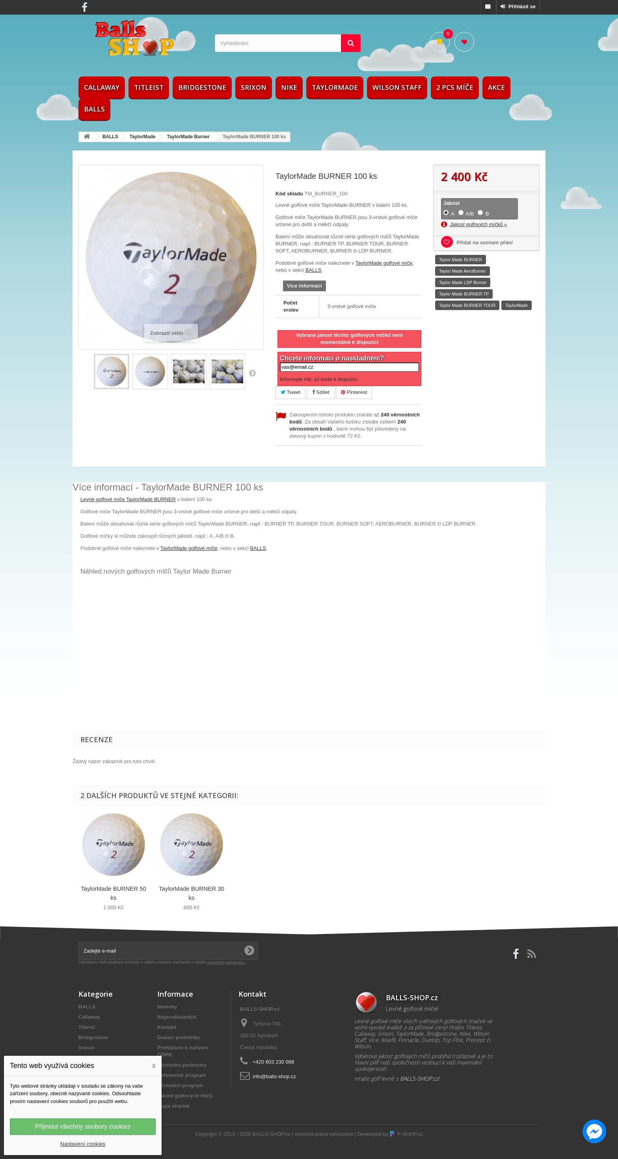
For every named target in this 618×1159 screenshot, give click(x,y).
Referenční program (181, 1075)
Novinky (167, 1007)
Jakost (452, 203)
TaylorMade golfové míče (384, 263)
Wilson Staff (397, 87)
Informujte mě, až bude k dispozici (318, 379)
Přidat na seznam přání (484, 242)
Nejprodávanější (177, 1017)
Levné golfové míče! (412, 1008)
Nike (289, 87)
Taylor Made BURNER (460, 259)
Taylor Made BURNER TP (464, 294)
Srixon (253, 87)
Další (252, 373)
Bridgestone (202, 87)
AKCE (496, 87)
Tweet (290, 392)
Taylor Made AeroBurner (462, 271)
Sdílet (320, 392)
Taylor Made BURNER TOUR (467, 305)
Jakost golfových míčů (184, 1096)
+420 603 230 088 (273, 1062)
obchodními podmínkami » (226, 962)
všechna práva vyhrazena (323, 1134)
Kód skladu (289, 194)
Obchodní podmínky (182, 1065)
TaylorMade (335, 87)
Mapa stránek (173, 1106)
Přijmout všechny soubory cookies (82, 1126)
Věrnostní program (180, 1085)
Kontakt (166, 1027)
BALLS (94, 108)
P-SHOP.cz (406, 1134)
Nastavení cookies (82, 1144)
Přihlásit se (521, 6)
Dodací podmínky (178, 1037)
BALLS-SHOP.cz (271, 1134)
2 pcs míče (454, 87)
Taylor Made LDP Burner (462, 282)
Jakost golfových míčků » (478, 224)
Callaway (101, 87)
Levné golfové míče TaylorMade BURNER (128, 499)
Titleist (149, 87)
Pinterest (354, 392)
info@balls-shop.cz (274, 1076)
